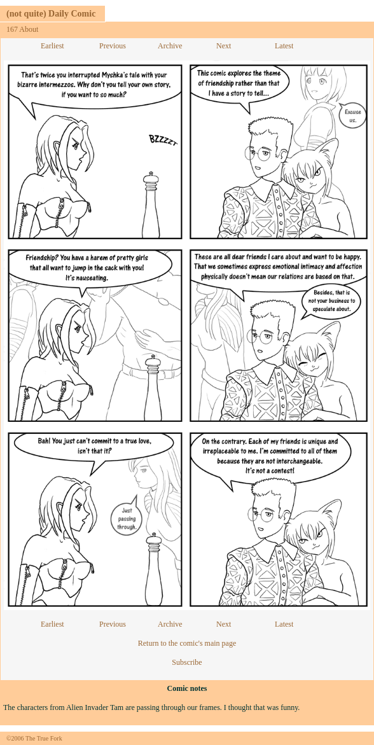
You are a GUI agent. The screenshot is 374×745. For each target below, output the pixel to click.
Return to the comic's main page (187, 643)
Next (223, 45)
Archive (170, 45)
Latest (284, 45)
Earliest (52, 45)
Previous (112, 45)
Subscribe (187, 662)
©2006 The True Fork (34, 738)
